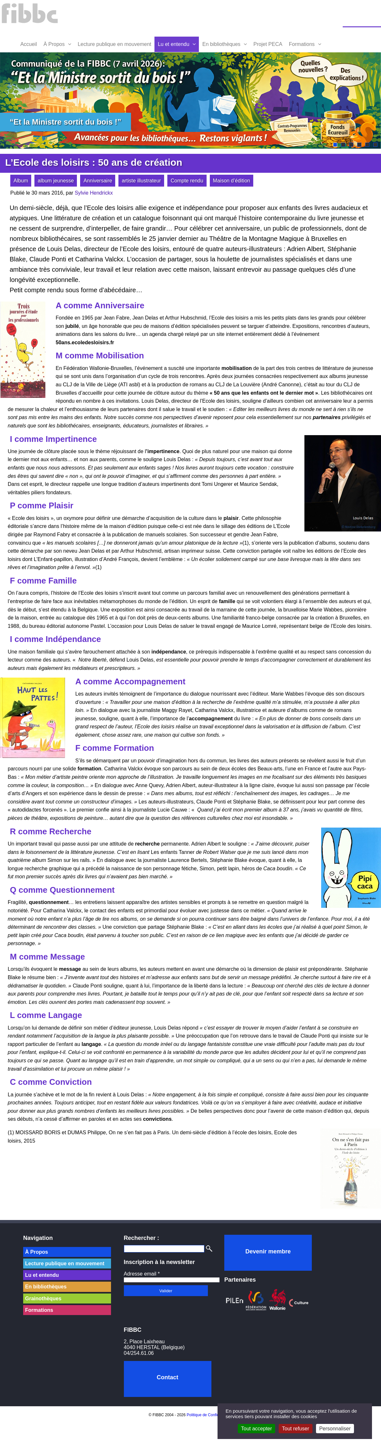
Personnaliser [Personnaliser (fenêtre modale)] (335, 1428)
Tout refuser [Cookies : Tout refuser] (295, 1428)
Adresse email (142, 1274)
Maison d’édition (231, 180)
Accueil (28, 44)
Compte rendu (187, 180)
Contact (167, 1377)
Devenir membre (268, 1251)
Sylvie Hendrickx (94, 193)
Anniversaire (97, 180)
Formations (302, 44)
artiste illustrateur (141, 180)
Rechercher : (141, 1238)
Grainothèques (43, 1298)
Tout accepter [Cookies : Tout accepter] (256, 1428)
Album (21, 180)
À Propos (54, 44)
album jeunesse (56, 180)
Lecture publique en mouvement (114, 44)
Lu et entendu (173, 44)
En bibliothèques (221, 44)
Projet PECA (268, 44)
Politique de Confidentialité (209, 1415)
